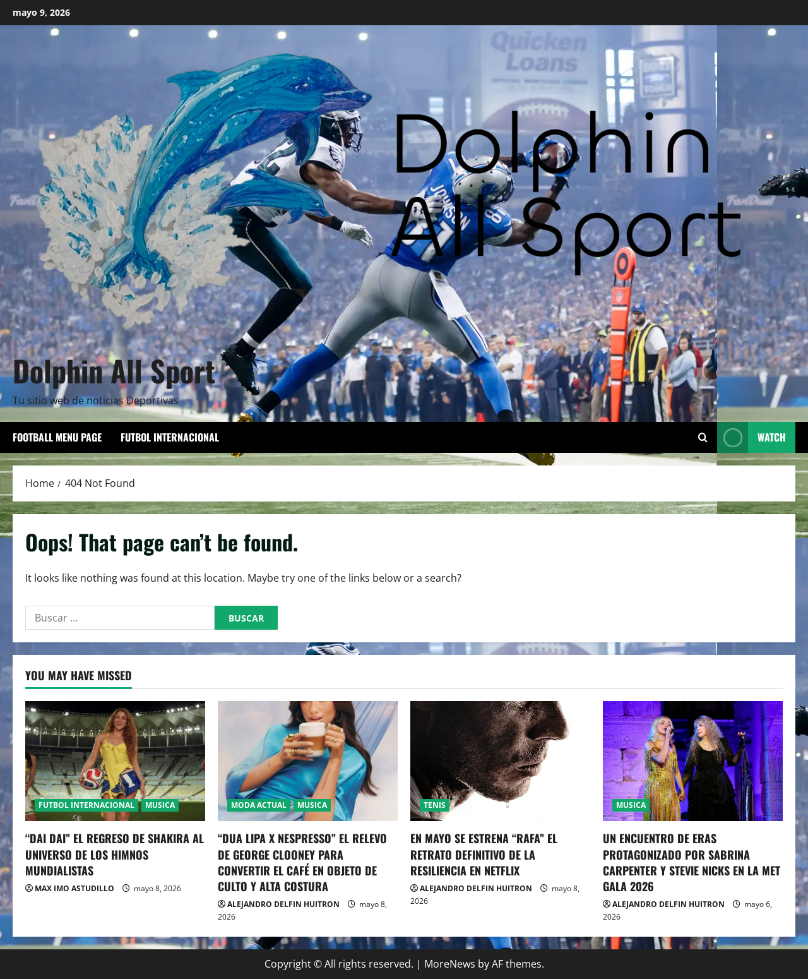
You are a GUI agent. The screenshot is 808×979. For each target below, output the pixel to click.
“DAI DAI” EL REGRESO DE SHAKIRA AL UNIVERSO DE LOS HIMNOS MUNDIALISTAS (114, 854)
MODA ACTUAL (259, 805)
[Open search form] (703, 437)
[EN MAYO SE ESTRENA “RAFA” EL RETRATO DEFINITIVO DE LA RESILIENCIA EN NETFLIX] (500, 761)
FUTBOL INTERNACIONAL (170, 437)
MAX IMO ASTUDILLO (74, 888)
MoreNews (449, 964)
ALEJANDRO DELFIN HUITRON (283, 904)
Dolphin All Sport (114, 370)
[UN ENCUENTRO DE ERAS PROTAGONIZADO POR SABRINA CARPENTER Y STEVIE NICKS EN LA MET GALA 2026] (693, 761)
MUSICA (160, 805)
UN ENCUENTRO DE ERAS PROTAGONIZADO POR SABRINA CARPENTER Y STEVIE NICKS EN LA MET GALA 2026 (691, 862)
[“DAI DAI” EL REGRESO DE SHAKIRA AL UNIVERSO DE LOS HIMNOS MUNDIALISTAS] (115, 761)
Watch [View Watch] (751, 437)
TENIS (435, 805)
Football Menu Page (57, 437)
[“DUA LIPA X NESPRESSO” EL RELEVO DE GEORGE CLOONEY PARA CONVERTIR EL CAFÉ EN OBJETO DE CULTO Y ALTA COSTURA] (308, 761)
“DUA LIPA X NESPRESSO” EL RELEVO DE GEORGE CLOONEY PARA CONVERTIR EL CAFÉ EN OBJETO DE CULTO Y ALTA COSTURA (302, 862)
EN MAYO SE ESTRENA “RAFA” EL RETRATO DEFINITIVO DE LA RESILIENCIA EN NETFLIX (483, 854)
